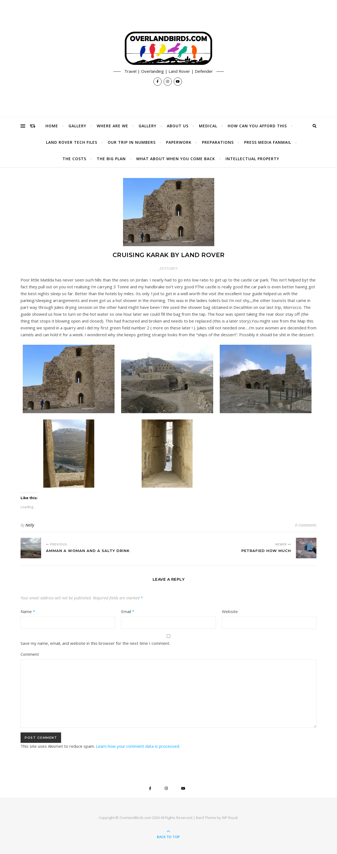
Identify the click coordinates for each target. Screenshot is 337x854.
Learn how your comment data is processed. (138, 746)
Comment (30, 654)
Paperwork (179, 142)
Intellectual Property (252, 158)
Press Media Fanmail (267, 142)
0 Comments (305, 525)
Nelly (29, 525)
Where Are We (112, 125)
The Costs (74, 158)
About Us (178, 125)
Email (127, 611)
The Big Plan (111, 158)
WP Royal (230, 817)
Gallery (77, 125)
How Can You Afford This (257, 125)
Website (230, 611)
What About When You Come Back (175, 158)
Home (51, 125)
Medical (208, 125)
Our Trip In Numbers (132, 142)
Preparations (218, 142)
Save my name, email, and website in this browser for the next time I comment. (95, 643)
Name (28, 611)
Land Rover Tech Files (71, 142)
